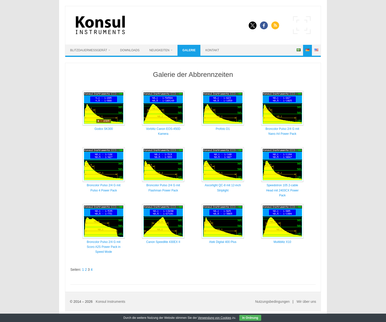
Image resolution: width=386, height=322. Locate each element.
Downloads (130, 50)
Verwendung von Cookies (214, 318)
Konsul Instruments (110, 302)
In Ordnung (250, 318)
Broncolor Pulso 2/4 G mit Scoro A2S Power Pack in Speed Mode (104, 247)
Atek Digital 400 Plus (223, 242)
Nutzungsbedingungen (272, 302)
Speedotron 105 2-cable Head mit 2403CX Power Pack (282, 190)
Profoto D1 (223, 129)
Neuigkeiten (159, 50)
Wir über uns (306, 302)
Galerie (188, 50)
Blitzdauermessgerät (88, 50)
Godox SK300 (104, 129)
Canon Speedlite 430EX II (163, 242)
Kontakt (212, 50)
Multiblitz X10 (282, 242)
